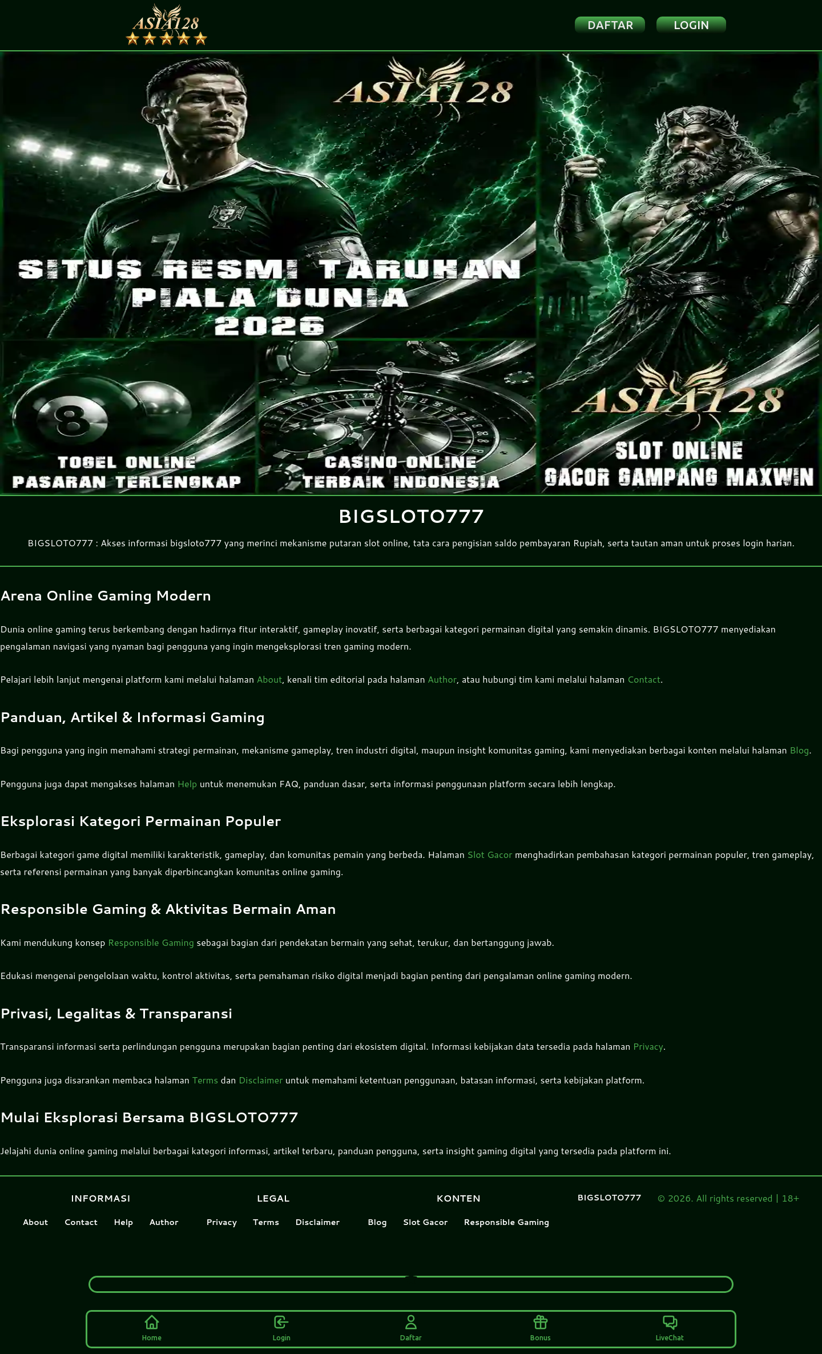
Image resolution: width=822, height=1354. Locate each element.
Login (282, 1327)
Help (188, 796)
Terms (205, 1092)
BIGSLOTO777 (609, 1210)
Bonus (540, 1327)
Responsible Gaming (151, 954)
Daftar (411, 1327)
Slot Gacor (489, 866)
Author (442, 692)
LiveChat (670, 1327)
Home (152, 1327)
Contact (643, 692)
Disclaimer (261, 1092)
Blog (799, 762)
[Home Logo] (188, 31)
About (270, 692)
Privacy (648, 1058)
